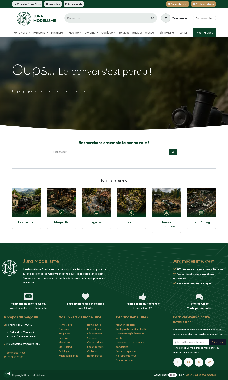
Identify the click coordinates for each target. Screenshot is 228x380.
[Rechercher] (152, 18)
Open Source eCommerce (201, 375)
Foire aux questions (127, 351)
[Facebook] (177, 362)
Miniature (64, 342)
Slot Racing (201, 222)
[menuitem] (21, 32)
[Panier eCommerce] (174, 18)
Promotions (94, 329)
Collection (93, 351)
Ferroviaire (26, 222)
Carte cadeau (95, 342)
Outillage (64, 351)
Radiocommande (68, 355)
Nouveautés (94, 324)
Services (92, 338)
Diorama (131, 222)
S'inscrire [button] (217, 342)
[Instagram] (188, 362)
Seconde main (95, 346)
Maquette (61, 222)
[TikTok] (209, 362)
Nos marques (204, 32)
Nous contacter (125, 360)
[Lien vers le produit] (26, 202)
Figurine (96, 222)
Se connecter (204, 18)
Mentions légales (126, 324)
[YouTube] (199, 362)
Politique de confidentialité (131, 329)
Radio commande (166, 224)
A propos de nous (126, 355)
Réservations (95, 333)
